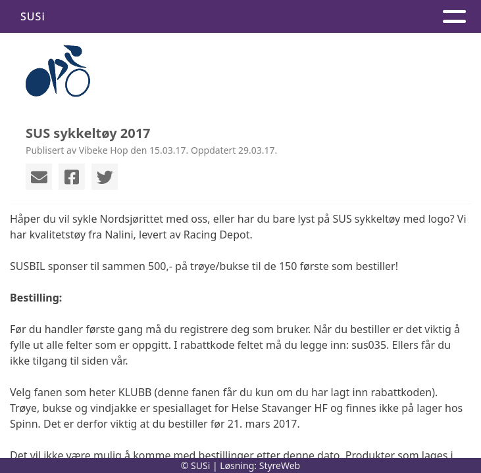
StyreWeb (280, 465)
